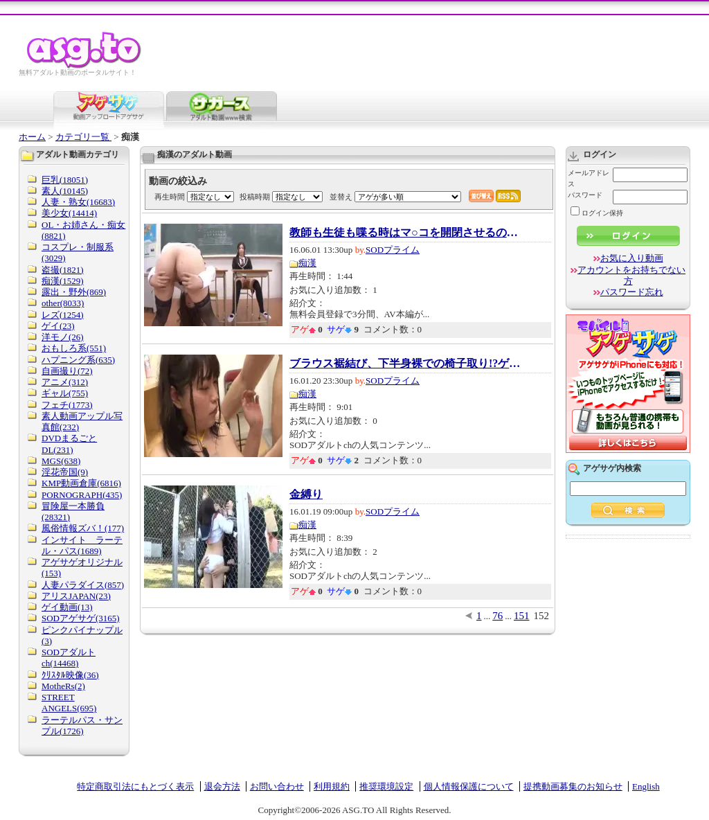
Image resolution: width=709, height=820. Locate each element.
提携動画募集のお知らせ (572, 786)
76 (497, 615)
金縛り (306, 494)
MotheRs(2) (63, 686)
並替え (341, 197)
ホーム (32, 137)
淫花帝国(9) (65, 472)
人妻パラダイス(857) (83, 585)
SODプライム (393, 249)
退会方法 (222, 786)
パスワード (585, 195)
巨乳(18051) (65, 180)
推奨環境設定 (386, 786)
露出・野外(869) (74, 292)
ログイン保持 (597, 213)
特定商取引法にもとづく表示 (135, 786)
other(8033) (63, 303)
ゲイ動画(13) (67, 607)
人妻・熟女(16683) (78, 202)
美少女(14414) (69, 213)
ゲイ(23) (58, 326)
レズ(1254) (63, 315)
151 (522, 615)
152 (542, 615)
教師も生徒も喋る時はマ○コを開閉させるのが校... (407, 232)
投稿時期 (255, 197)
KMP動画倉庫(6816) (81, 483)
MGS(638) (61, 461)
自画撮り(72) (67, 371)
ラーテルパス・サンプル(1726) (82, 725)
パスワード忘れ (631, 292)
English (646, 786)
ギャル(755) (65, 393)
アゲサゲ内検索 (612, 468)
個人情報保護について (469, 786)
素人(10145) (65, 191)
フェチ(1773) (67, 405)
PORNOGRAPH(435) (82, 495)
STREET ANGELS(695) (69, 702)
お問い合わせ (277, 786)
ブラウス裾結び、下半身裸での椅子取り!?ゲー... (407, 363)
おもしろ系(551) (74, 348)
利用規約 (332, 786)
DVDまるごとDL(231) (69, 443)
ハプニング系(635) (78, 360)
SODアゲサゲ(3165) (81, 618)
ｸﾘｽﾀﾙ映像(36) (70, 675)
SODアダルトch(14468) (69, 657)
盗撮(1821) (63, 270)
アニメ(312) (65, 382)
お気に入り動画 (631, 258)
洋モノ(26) (63, 337)
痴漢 (307, 263)
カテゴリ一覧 (83, 137)
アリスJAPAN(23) (76, 596)
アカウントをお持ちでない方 (631, 275)
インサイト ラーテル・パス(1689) (82, 545)
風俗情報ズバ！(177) (83, 528)
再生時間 (169, 197)
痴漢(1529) (63, 281)
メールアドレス (588, 178)
